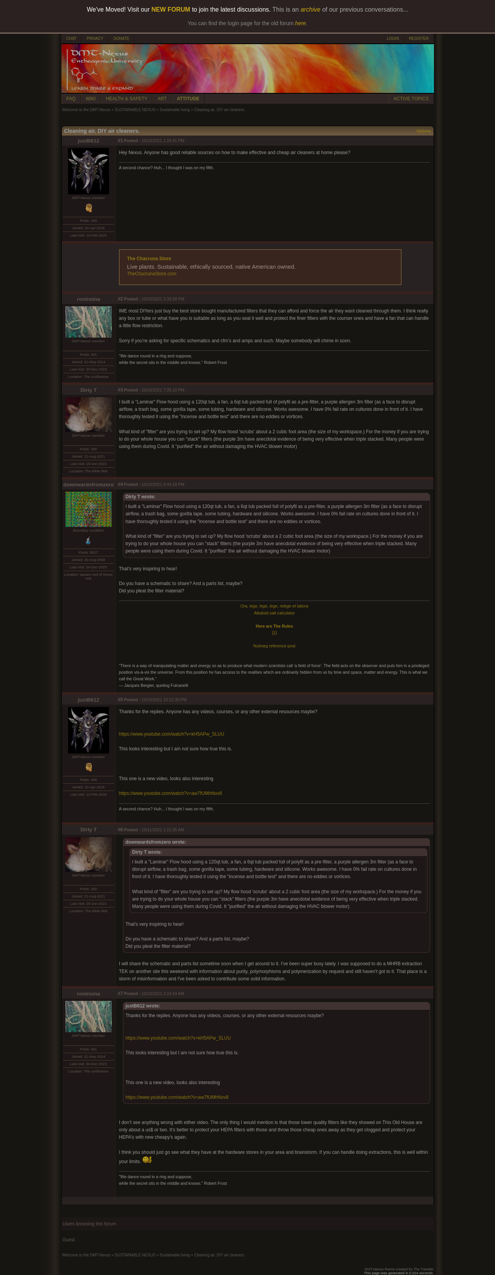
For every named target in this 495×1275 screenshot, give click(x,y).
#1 (120, 140)
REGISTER (418, 38)
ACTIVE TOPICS (411, 98)
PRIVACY (95, 38)
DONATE (121, 38)
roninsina (88, 299)
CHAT (72, 38)
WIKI (91, 98)
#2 (120, 299)
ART (162, 98)
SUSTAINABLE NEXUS (134, 110)
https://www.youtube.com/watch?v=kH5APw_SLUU (171, 734)
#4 (120, 484)
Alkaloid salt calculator (274, 613)
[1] (274, 632)
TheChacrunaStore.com (151, 273)
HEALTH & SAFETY (127, 98)
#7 (120, 993)
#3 (120, 390)
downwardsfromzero (88, 484)
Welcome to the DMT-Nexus (86, 110)
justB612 (88, 141)
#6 (120, 829)
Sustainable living (175, 110)
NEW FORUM (171, 9)
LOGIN (393, 38)
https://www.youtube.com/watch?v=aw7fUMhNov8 (170, 793)
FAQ (71, 98)
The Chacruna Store (149, 258)
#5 (120, 699)
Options (423, 131)
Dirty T (88, 390)
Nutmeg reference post (274, 646)
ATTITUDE (188, 98)
